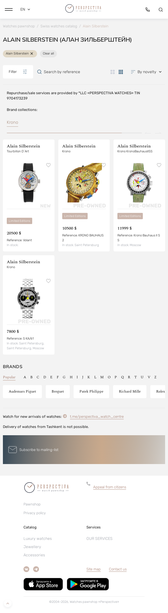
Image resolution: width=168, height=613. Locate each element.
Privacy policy (34, 513)
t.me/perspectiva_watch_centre (97, 416)
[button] (9, 9)
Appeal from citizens (109, 487)
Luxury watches (37, 538)
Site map (93, 569)
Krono (12, 122)
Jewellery (32, 546)
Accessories (34, 555)
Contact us (118, 569)
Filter (18, 71)
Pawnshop (32, 504)
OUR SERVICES (99, 538)
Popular (9, 377)
